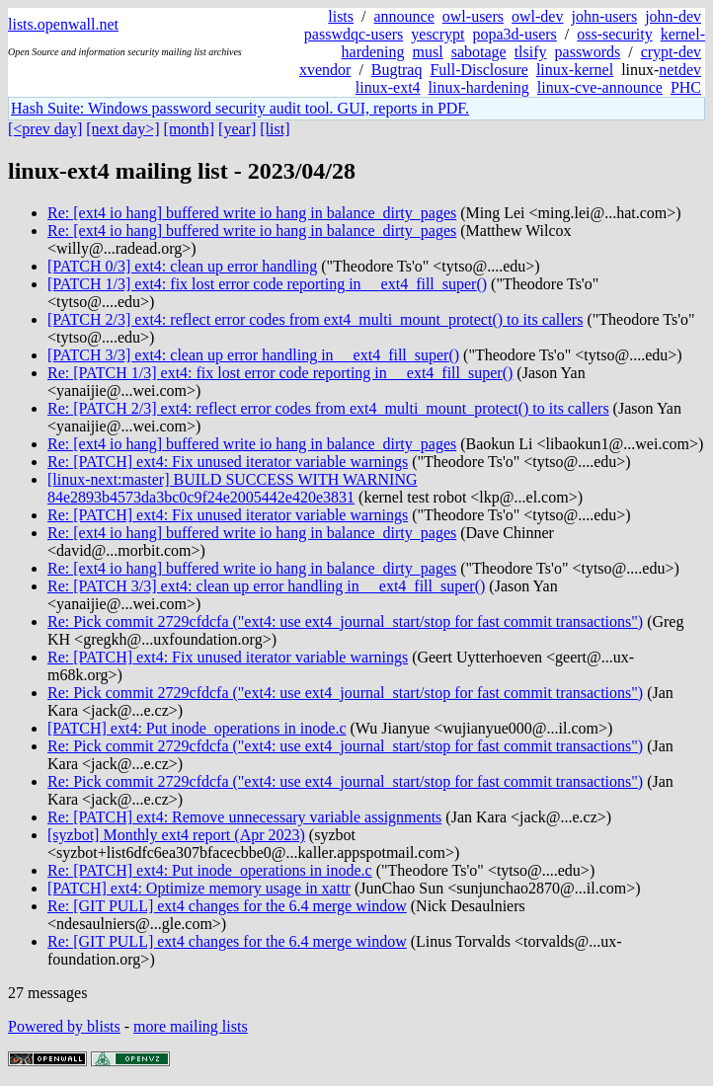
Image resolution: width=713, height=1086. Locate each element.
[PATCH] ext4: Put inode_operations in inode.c (197, 728)
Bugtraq (397, 69)
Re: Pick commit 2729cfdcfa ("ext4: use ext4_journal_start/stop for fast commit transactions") (345, 621)
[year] (237, 128)
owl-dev (537, 16)
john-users (604, 16)
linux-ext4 (388, 87)
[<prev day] (45, 128)
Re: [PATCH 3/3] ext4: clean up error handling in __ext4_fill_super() (266, 586)
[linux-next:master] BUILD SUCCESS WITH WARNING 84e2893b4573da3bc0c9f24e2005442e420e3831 (232, 488)
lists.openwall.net (63, 24)
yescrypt (437, 34)
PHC (686, 87)
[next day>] (122, 128)
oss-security (614, 34)
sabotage (479, 51)
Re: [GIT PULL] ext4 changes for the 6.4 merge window (227, 905)
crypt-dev (671, 51)
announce (404, 16)
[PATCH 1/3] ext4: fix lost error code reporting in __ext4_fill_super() (267, 283)
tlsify (531, 51)
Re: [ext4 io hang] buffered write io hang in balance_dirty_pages (251, 212)
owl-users (473, 16)
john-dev (673, 16)
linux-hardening (479, 87)
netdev (680, 69)
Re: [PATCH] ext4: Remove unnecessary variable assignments (244, 817)
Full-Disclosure (479, 69)
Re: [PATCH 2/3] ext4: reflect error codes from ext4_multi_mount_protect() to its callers (328, 408)
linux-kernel (574, 69)
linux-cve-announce (600, 87)
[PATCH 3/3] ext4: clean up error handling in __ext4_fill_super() (253, 355)
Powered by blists (64, 1026)
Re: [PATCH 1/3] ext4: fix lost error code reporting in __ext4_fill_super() (280, 372)
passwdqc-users (353, 34)
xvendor (325, 69)
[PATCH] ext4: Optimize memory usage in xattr (199, 888)
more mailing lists (190, 1026)
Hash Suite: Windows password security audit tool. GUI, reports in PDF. (240, 108)
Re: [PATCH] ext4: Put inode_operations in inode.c (209, 870)
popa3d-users (514, 34)
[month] (189, 128)
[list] (274, 128)
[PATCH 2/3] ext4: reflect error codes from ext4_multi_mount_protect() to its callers (315, 319)
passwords (588, 51)
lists (341, 16)
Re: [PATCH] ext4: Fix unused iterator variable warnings (227, 461)
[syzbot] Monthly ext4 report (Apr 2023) (176, 834)
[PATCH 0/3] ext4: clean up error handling (182, 266)
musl (428, 51)
